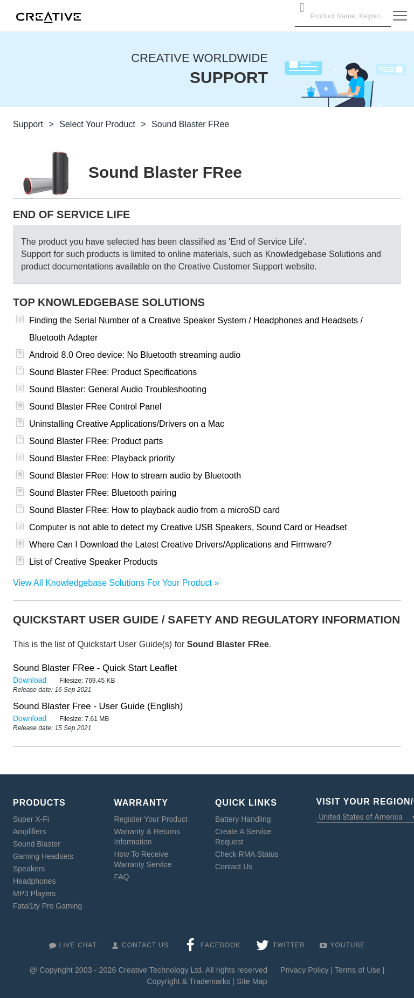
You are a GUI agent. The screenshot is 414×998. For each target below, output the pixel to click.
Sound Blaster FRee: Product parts (96, 441)
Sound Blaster (36, 844)
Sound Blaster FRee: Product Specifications (113, 372)
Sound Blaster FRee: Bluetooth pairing (102, 492)
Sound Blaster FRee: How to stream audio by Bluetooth (135, 475)
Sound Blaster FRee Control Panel (95, 406)
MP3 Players (34, 893)
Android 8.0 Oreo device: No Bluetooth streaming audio (134, 354)
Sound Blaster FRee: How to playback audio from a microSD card (154, 510)
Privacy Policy (304, 970)
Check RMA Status (247, 854)
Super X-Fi (31, 819)
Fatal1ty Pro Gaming (47, 906)
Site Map (252, 981)
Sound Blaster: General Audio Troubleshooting (117, 389)
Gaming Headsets (43, 856)
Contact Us (233, 866)
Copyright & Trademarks (188, 981)
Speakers (29, 868)
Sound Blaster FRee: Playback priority (102, 458)
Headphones (34, 881)
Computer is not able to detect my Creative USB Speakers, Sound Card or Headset (188, 527)
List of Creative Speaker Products (93, 561)
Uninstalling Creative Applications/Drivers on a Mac (126, 423)
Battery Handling (243, 819)
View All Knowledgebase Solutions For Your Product (112, 582)
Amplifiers (29, 831)
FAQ (121, 876)
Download (31, 680)
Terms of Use (358, 970)
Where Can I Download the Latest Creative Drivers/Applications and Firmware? (180, 544)
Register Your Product (151, 819)
